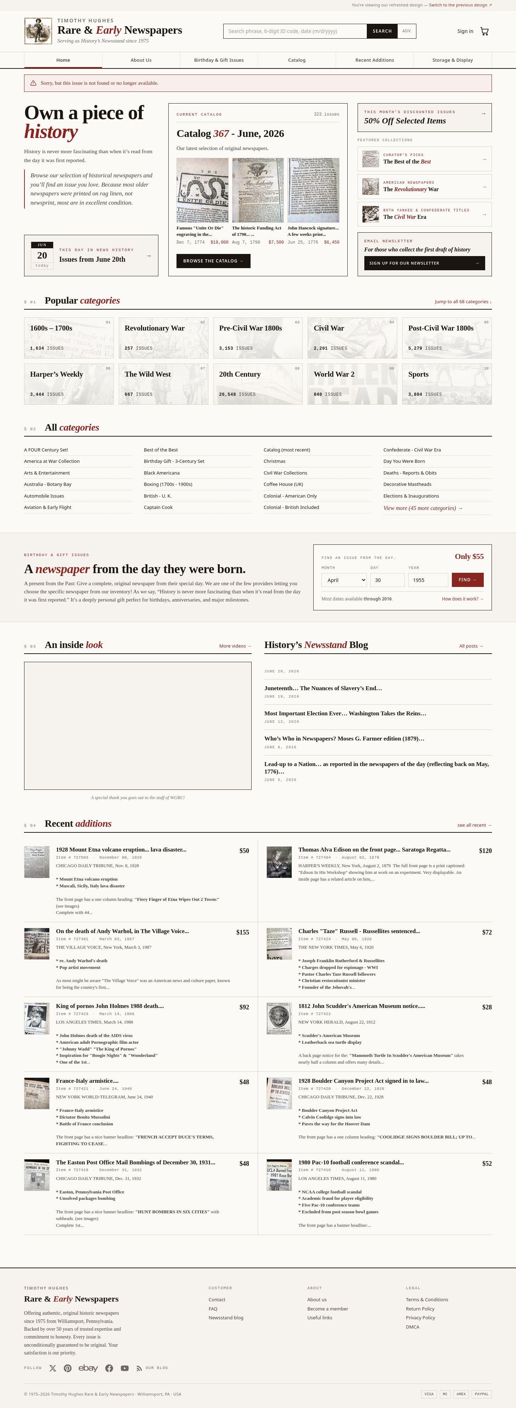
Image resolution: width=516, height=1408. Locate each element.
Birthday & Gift (219, 60)
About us (317, 1299)
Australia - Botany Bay (47, 484)
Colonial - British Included (291, 507)
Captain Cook (158, 507)
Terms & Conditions (427, 1299)
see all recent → (475, 824)
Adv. (407, 30)
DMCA (413, 1326)
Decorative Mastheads (407, 484)
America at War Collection (52, 461)
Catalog (296, 60)
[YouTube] (124, 1368)
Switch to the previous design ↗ (460, 4)
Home (63, 60)
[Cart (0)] (485, 31)
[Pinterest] (68, 1368)
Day (374, 567)
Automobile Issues (44, 496)
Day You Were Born (404, 461)
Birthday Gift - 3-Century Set (174, 461)
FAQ (213, 1308)
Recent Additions (374, 60)
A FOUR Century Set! (46, 450)
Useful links (319, 1317)
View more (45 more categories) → (423, 508)
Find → (468, 579)
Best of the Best (161, 450)
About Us (141, 60)
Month (328, 567)
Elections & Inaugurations (411, 496)
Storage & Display (452, 60)
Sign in (465, 31)
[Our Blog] (152, 1367)
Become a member (327, 1308)
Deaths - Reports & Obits (410, 473)
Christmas (275, 461)
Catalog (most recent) (287, 450)
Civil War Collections (285, 473)
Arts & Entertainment (47, 473)
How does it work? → (463, 598)
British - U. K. (158, 496)
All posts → (471, 645)
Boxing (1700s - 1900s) (168, 484)
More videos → (235, 645)
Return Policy (420, 1308)
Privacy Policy (420, 1317)
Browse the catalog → (213, 261)
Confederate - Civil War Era (412, 450)
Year (413, 567)
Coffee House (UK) (283, 484)
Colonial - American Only (290, 496)
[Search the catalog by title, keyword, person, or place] (295, 31)
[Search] (382, 31)
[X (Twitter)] (53, 1368)
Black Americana (162, 473)
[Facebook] (109, 1368)
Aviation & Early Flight (47, 507)
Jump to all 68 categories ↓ (463, 301)
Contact (217, 1299)
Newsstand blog (226, 1317)
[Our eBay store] (88, 1368)
